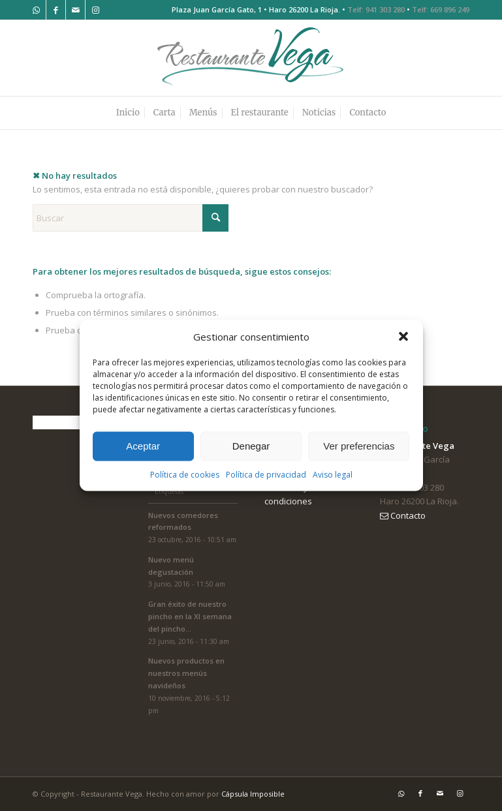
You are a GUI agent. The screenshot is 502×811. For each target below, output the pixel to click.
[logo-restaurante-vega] (251, 58)
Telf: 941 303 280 (376, 9)
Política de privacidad (266, 474)
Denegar (251, 445)
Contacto (403, 515)
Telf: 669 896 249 (440, 9)
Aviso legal (333, 474)
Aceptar (143, 445)
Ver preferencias (358, 445)
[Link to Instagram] (95, 10)
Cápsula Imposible (253, 794)
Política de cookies (184, 474)
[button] (403, 336)
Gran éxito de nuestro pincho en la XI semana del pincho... (190, 616)
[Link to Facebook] (55, 10)
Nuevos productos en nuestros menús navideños (186, 673)
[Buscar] (130, 218)
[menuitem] (128, 113)
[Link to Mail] (75, 10)
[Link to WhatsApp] (36, 10)
